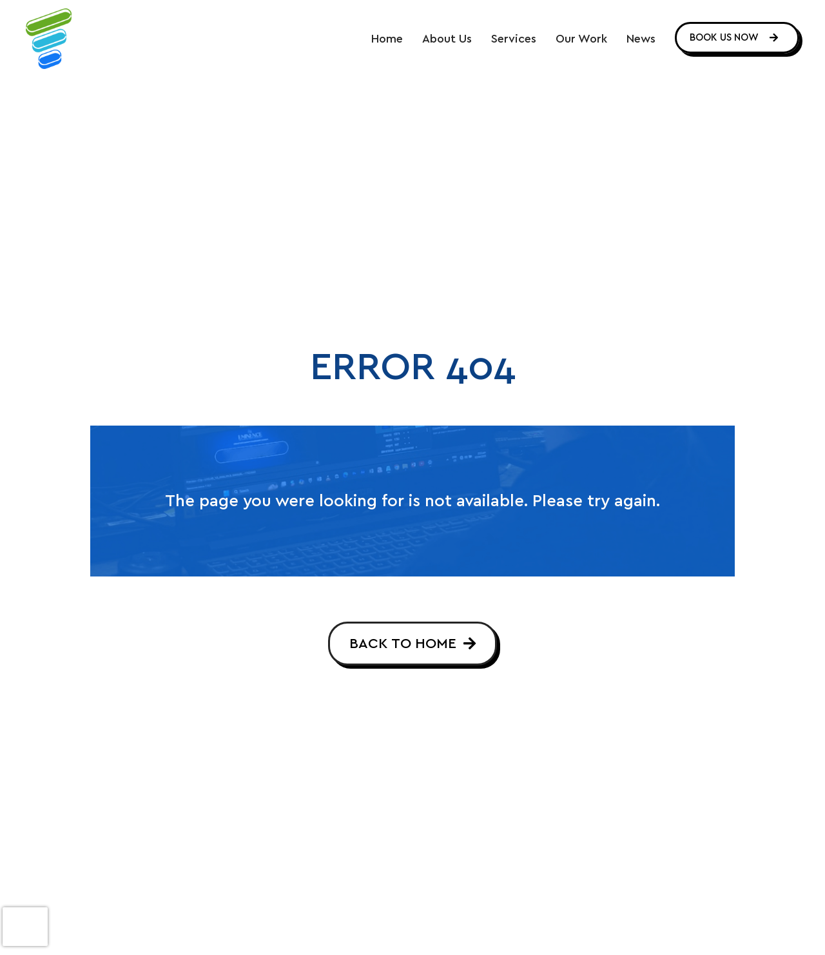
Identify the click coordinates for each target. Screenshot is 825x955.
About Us (447, 39)
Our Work (581, 39)
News (640, 39)
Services (513, 39)
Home (387, 39)
